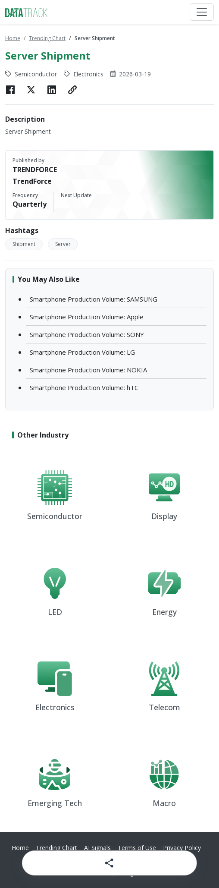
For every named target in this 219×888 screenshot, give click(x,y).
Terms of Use (137, 848)
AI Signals (97, 848)
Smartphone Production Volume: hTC (84, 387)
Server (63, 244)
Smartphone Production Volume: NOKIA (88, 369)
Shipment (24, 244)
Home (12, 38)
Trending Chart (47, 38)
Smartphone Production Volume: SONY (87, 334)
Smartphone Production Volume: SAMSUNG (93, 299)
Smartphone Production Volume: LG (82, 352)
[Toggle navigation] (202, 12)
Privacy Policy (182, 848)
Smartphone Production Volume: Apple (87, 316)
